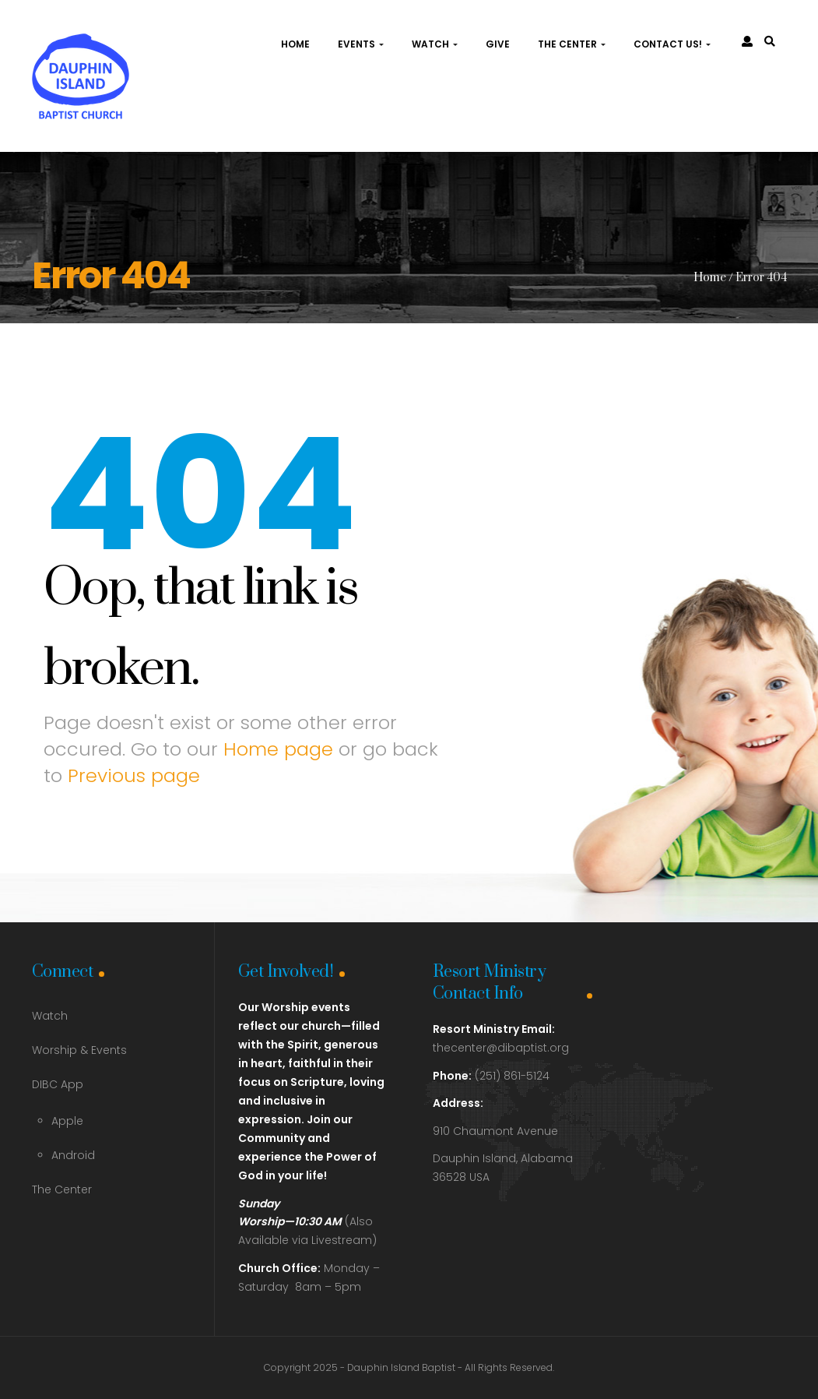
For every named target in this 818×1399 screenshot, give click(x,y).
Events (361, 44)
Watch (435, 44)
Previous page (134, 775)
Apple (67, 1121)
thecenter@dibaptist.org (501, 1047)
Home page (278, 749)
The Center (572, 44)
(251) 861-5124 (491, 1076)
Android (73, 1155)
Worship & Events (79, 1050)
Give (498, 44)
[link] (770, 41)
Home (295, 44)
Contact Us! (672, 44)
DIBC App (57, 1084)
